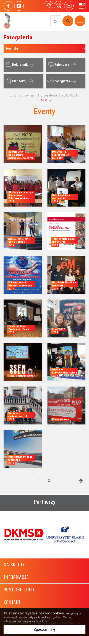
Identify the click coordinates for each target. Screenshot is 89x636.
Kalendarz (57, 64)
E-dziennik (16, 64)
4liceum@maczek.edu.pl (69, 5)
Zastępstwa (58, 81)
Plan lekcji (15, 81)
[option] (24, 534)
